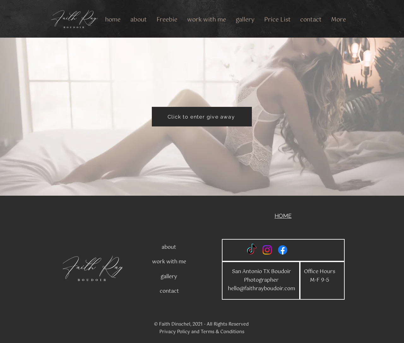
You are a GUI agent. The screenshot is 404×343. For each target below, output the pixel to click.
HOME (283, 215)
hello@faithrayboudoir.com (261, 289)
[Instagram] (267, 250)
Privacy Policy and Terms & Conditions (201, 332)
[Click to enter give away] (202, 116)
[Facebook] (282, 250)
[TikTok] (252, 250)
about (169, 247)
